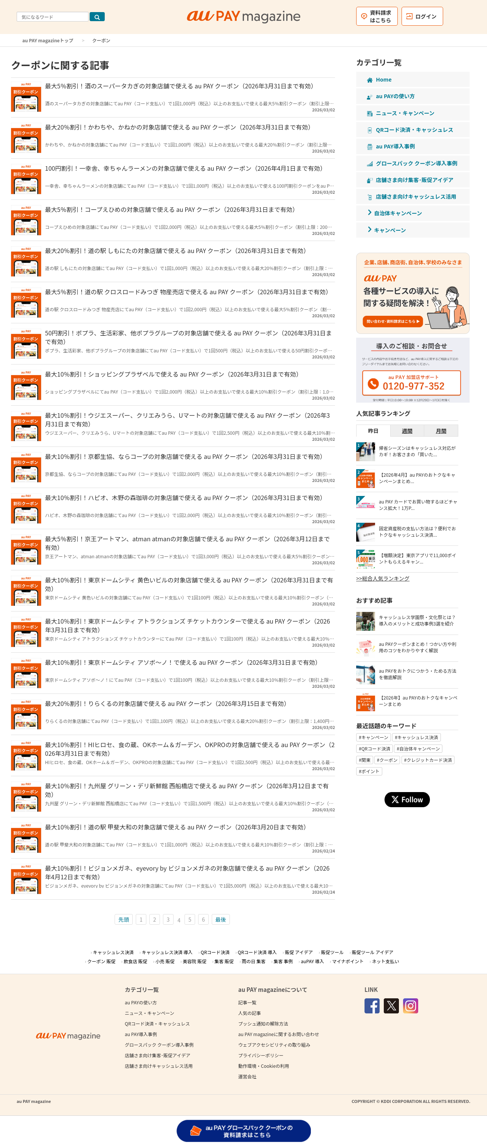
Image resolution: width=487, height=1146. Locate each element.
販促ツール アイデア (373, 952)
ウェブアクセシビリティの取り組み (274, 1044)
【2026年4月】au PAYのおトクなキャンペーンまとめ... (417, 477)
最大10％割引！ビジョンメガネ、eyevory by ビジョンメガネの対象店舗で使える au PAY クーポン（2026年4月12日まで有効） (187, 872)
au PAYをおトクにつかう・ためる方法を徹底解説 (417, 673)
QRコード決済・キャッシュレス (157, 1023)
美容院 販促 (194, 961)
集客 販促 (224, 961)
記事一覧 (247, 1002)
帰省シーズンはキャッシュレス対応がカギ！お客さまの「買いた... (417, 451)
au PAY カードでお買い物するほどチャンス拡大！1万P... (418, 504)
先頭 (123, 919)
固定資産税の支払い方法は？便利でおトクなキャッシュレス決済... (417, 531)
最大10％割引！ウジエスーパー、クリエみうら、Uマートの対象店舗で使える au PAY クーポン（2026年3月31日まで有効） (187, 419)
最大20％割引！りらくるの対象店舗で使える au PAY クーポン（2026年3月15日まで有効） (167, 703)
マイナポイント (348, 961)
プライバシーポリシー (261, 1055)
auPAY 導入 (312, 961)
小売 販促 (165, 961)
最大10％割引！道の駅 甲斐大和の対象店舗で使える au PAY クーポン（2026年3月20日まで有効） (177, 826)
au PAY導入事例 (141, 1034)
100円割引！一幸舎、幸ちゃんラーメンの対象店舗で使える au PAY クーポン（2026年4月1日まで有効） (185, 168)
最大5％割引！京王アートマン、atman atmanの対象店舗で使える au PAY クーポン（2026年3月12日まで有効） (187, 543)
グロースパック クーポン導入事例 (159, 1044)
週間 (407, 430)
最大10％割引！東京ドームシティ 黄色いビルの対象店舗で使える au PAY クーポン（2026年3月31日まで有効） (189, 584)
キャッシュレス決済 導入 (167, 952)
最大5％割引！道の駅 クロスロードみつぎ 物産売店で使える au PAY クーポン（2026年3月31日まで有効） (188, 291)
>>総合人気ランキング (382, 578)
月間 (441, 430)
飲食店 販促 (135, 961)
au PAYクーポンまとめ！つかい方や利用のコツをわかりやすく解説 (417, 647)
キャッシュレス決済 (113, 952)
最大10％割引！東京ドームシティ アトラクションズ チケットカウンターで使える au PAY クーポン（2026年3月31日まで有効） (187, 625)
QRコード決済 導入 (257, 952)
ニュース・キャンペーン (149, 1013)
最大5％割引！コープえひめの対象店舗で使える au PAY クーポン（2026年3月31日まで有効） (171, 209)
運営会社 (247, 1076)
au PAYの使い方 (141, 1002)
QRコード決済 (215, 952)
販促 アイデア (299, 952)
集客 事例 (283, 961)
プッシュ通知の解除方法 (263, 1023)
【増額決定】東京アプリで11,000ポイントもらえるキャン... (417, 558)
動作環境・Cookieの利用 (263, 1066)
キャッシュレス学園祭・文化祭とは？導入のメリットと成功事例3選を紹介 (417, 620)
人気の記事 (249, 1013)
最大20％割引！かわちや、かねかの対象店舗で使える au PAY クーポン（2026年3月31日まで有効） (179, 126)
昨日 (373, 430)
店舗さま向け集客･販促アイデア (157, 1055)
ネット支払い (385, 961)
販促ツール (332, 952)
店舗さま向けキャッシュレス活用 (159, 1066)
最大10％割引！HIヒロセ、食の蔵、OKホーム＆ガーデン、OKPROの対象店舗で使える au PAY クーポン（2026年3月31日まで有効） (190, 749)
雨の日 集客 (254, 961)
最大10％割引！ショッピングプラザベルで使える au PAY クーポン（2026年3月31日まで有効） (173, 373)
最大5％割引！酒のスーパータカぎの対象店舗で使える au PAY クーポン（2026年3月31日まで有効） (181, 85)
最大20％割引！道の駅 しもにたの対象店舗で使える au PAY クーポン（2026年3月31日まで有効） (177, 250)
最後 (221, 919)
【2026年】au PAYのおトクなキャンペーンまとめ (418, 700)
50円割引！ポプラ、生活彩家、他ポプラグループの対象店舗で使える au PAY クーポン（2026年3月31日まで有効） (188, 337)
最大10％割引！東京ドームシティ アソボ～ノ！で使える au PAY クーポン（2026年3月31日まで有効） (183, 662)
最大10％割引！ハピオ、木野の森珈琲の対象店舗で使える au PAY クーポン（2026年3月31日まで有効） (185, 497)
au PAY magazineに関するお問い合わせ (278, 1034)
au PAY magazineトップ (47, 40)
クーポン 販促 (101, 961)
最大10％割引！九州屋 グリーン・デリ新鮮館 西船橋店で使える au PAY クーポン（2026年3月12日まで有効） (187, 790)
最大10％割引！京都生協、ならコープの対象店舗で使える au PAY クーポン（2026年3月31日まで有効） (185, 456)
